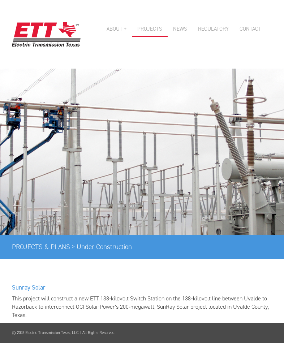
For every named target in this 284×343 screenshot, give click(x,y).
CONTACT (250, 28)
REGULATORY (213, 28)
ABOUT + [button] (116, 28)
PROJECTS (149, 28)
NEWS (180, 28)
